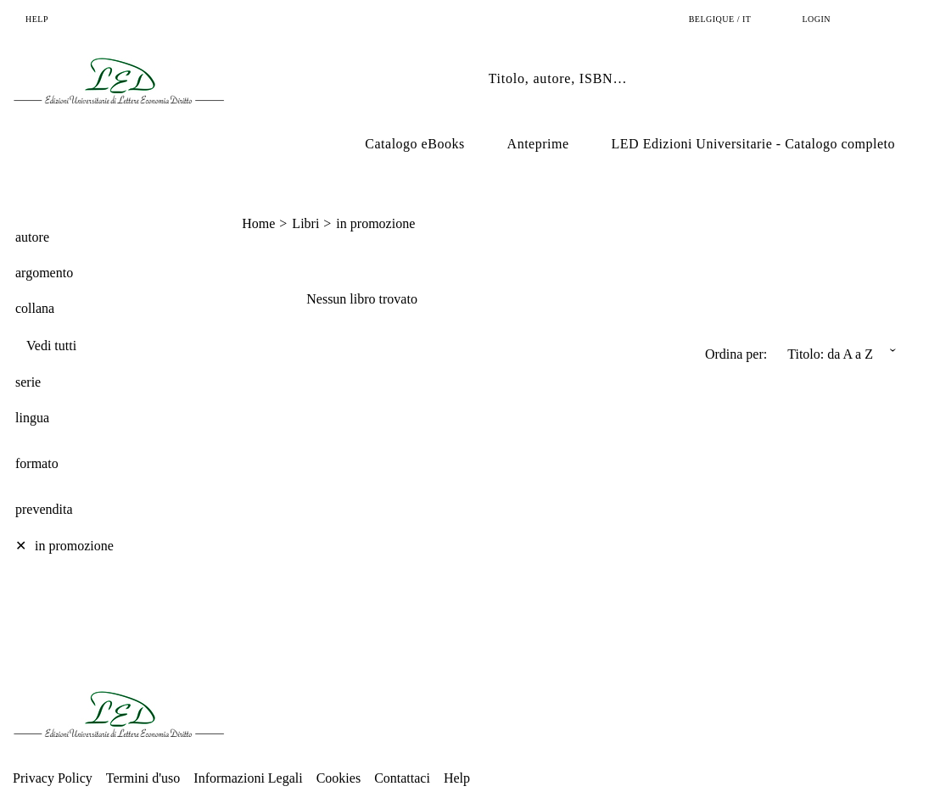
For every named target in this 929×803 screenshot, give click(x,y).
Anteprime (538, 144)
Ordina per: (736, 354)
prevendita (44, 509)
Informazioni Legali (247, 778)
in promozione (375, 223)
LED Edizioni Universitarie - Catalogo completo (753, 144)
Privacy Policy (52, 778)
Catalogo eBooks (414, 144)
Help (457, 778)
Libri (305, 223)
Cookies (338, 778)
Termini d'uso (143, 778)
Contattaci (402, 778)
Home (258, 223)
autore (32, 237)
